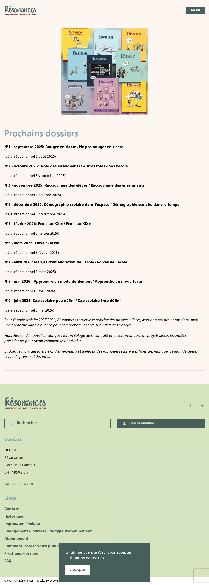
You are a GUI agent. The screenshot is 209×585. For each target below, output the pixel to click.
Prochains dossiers (21, 554)
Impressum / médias (22, 524)
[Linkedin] (202, 405)
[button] (195, 10)
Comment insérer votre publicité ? (35, 546)
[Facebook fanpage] (190, 405)
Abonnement (16, 539)
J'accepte (77, 570)
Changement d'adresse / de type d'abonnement (48, 531)
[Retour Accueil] (20, 10)
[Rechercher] (57, 423)
